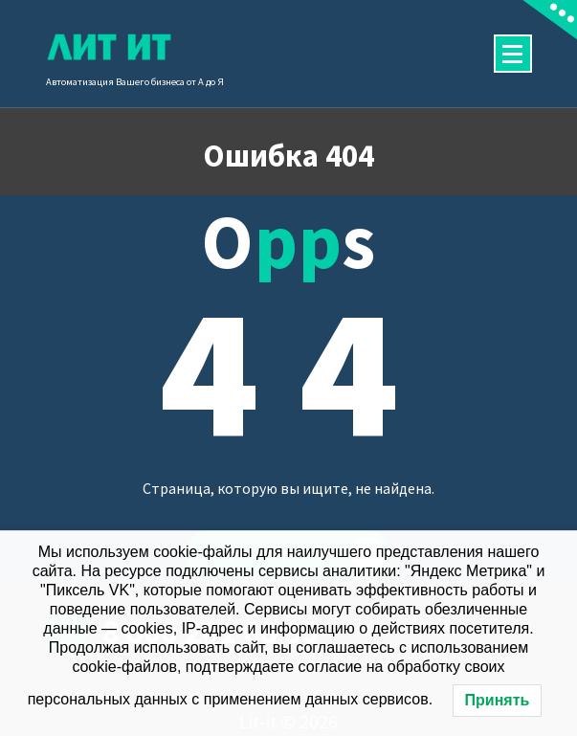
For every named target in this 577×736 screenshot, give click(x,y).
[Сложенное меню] (513, 53)
